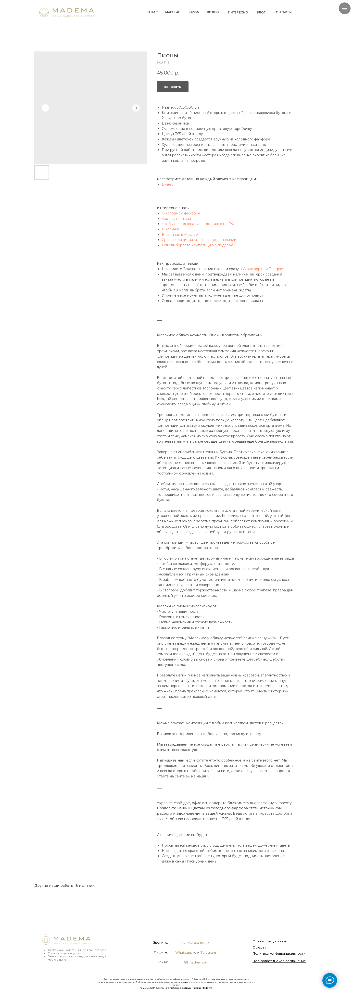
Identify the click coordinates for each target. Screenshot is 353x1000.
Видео (168, 184)
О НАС (152, 12)
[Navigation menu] (344, 8)
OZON (194, 12)
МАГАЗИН (172, 12)
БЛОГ (261, 12)
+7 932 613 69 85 (196, 943)
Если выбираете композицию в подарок (197, 245)
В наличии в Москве (180, 234)
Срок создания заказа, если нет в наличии (199, 240)
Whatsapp (251, 269)
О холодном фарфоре (181, 213)
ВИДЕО (213, 12)
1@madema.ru (195, 962)
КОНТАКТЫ (283, 12)
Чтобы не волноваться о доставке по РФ (198, 224)
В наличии (171, 229)
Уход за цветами (176, 218)
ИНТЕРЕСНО (238, 12)
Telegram (277, 269)
